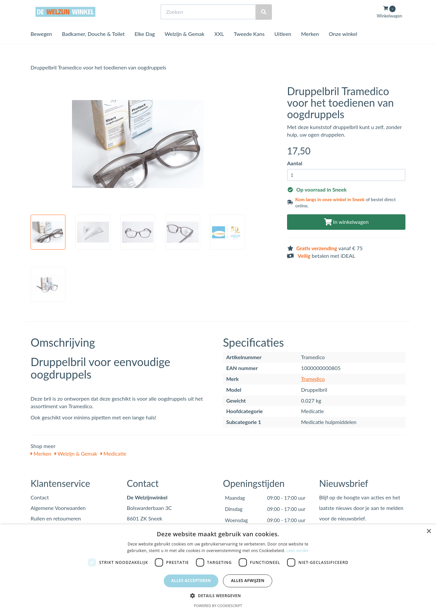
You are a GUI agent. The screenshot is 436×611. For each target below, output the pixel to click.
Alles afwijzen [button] (247, 580)
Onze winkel (343, 46)
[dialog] (218, 567)
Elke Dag (144, 46)
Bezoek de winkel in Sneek (57, 6)
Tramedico (313, 379)
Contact (40, 497)
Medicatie (114, 453)
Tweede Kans (249, 46)
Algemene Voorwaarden (58, 508)
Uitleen (283, 46)
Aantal (294, 163)
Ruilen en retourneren (56, 518)
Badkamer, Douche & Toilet (93, 46)
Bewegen (41, 46)
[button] (218, 595)
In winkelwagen (346, 222)
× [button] (428, 531)
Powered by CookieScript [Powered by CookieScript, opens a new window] (218, 605)
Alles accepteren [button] (191, 580)
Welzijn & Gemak (185, 46)
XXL (219, 46)
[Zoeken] (263, 24)
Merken (310, 46)
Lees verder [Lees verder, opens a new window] (297, 550)
